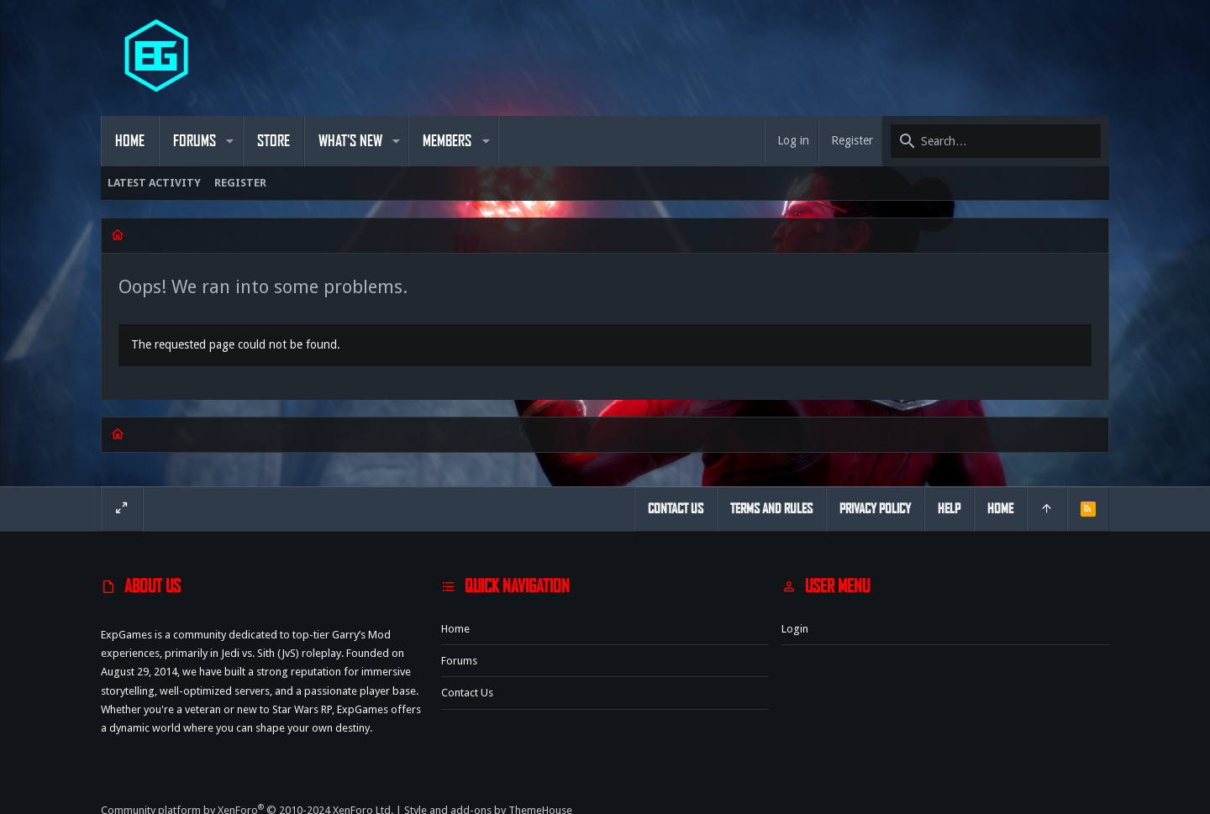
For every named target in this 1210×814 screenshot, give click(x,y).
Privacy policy (875, 509)
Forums (459, 660)
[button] (230, 141)
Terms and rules (771, 509)
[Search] (996, 141)
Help (949, 509)
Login (794, 628)
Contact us (467, 692)
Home (455, 628)
